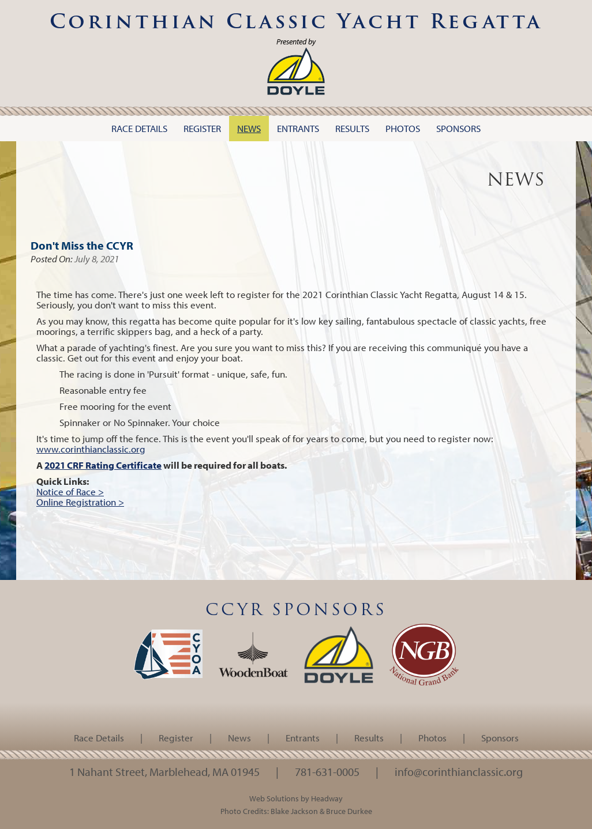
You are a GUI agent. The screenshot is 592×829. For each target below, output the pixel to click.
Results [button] (352, 128)
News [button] (249, 128)
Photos (432, 738)
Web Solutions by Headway (296, 798)
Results (369, 738)
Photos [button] (402, 128)
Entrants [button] (298, 128)
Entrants (303, 738)
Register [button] (202, 128)
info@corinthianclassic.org (459, 771)
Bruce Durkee (349, 810)
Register (176, 738)
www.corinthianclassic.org (90, 449)
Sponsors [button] (458, 128)
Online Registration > (80, 502)
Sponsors (500, 738)
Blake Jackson (294, 810)
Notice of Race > (70, 491)
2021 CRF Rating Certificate (103, 465)
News (239, 738)
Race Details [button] (139, 128)
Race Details (99, 738)
